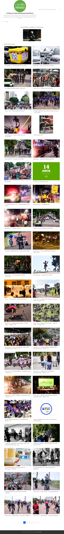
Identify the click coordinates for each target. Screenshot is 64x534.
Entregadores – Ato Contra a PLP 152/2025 (15, 65)
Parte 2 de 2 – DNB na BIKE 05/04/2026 (43, 88)
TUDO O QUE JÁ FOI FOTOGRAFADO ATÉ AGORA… (47, 9)
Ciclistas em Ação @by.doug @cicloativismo (20, 13)
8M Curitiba (8, 181)
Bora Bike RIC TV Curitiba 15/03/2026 (14, 159)
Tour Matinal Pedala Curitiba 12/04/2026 (15, 88)
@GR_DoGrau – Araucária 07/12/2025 (43, 275)
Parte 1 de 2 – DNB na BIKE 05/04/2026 (15, 111)
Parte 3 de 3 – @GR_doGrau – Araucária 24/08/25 (46, 491)
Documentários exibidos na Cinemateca (32, 27)
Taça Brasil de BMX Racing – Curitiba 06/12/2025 (17, 251)
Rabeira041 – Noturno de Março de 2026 (44, 159)
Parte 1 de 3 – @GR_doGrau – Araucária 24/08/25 (46, 515)
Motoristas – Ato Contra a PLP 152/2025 (44, 65)
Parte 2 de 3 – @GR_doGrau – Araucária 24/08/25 (17, 515)
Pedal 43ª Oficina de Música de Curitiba (43, 228)
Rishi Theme (40, 532)
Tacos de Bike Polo (38, 135)
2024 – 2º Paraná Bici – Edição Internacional (16, 299)
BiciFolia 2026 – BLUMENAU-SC (41, 204)
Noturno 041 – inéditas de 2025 (13, 228)
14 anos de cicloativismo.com (41, 181)
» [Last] (39, 522)
